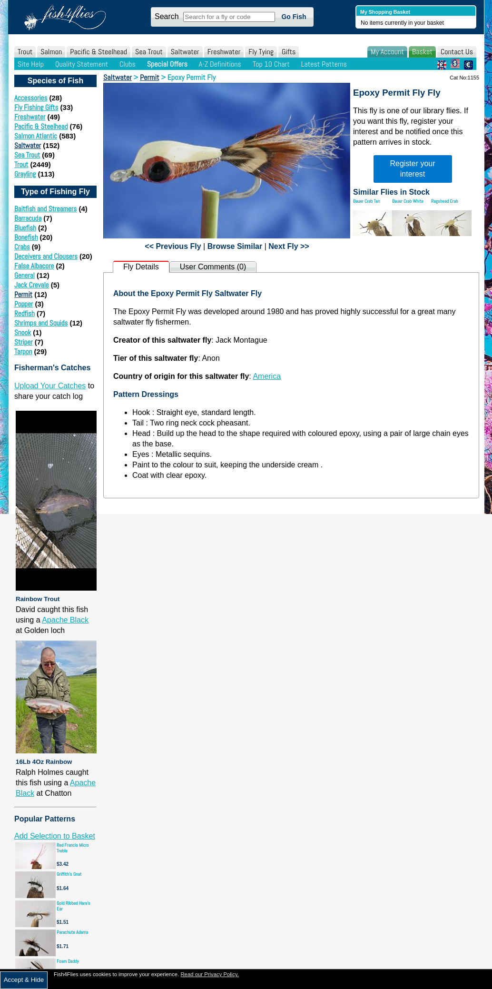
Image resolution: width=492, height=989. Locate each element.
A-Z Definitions (220, 64)
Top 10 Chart (271, 64)
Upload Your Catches (50, 386)
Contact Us (457, 52)
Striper (23, 341)
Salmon (51, 52)
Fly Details (141, 267)
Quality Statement (81, 64)
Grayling (25, 173)
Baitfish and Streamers (45, 208)
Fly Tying (261, 52)
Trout (25, 52)
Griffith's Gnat (69, 874)
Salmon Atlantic (35, 135)
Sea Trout (149, 52)
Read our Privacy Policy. (209, 974)
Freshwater (224, 52)
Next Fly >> (288, 246)
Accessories (30, 97)
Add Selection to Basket (54, 836)
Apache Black (65, 620)
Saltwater (185, 52)
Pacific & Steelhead (98, 52)
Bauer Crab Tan (366, 201)
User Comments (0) (213, 267)
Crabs (22, 246)
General (24, 275)
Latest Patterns (324, 64)
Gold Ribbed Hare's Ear (73, 906)
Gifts (288, 52)
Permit (23, 294)
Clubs (127, 64)
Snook (22, 332)
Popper (23, 303)
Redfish (24, 313)
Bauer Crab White (407, 201)
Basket (422, 52)
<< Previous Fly (173, 246)
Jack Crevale (31, 284)
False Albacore (34, 265)
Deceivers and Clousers (46, 256)
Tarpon (23, 351)
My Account (387, 52)
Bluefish (25, 227)
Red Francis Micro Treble (73, 848)
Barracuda (27, 218)
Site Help (31, 64)
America (267, 376)
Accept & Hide (24, 979)
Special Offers (167, 64)
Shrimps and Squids (41, 322)
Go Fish (293, 16)
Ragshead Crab (444, 201)
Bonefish (26, 237)
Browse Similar (235, 246)
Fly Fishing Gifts (36, 107)
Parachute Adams (72, 932)
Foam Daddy (68, 961)
